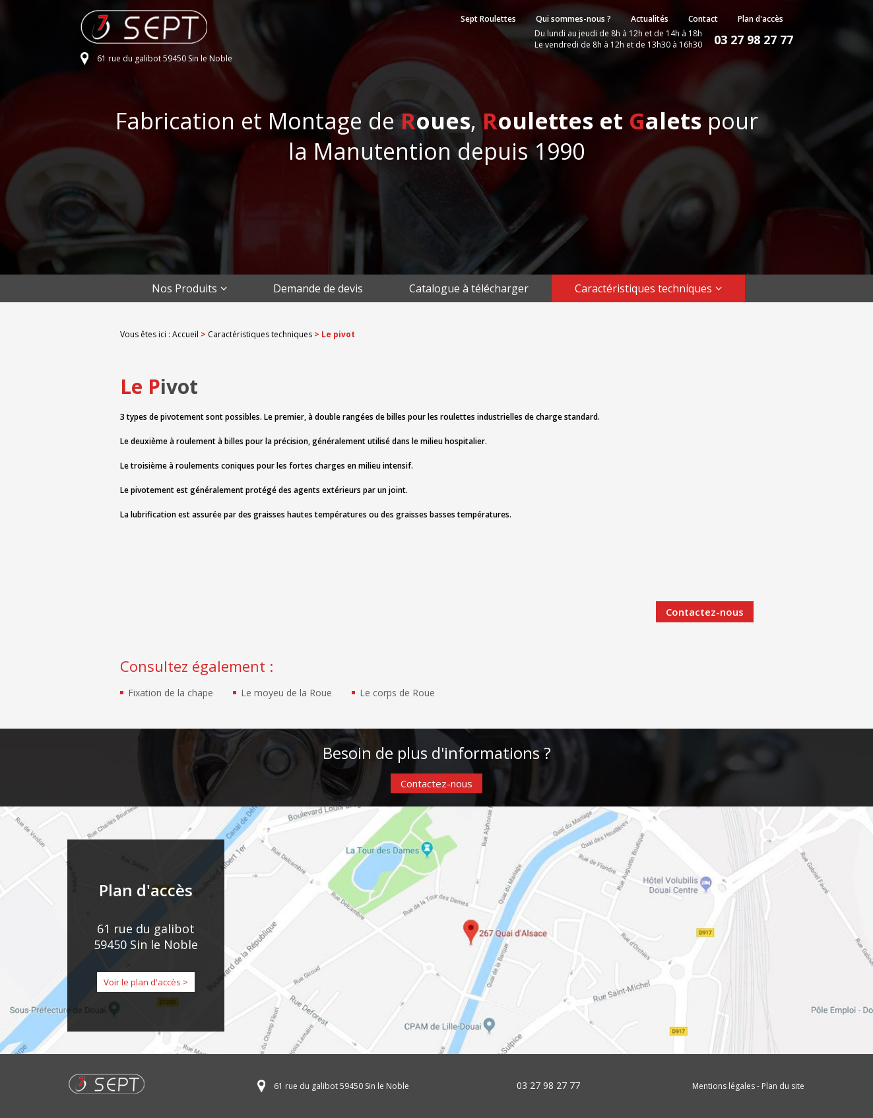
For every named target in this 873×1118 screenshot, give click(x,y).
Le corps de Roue (397, 692)
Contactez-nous (705, 611)
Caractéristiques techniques (643, 288)
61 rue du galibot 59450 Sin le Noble (164, 58)
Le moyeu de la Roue (286, 692)
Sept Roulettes (488, 18)
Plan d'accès (760, 18)
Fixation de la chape (170, 692)
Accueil (185, 334)
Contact (703, 18)
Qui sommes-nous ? (573, 18)
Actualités (649, 18)
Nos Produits (184, 288)
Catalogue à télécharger (469, 288)
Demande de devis (318, 288)
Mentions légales (723, 1086)
